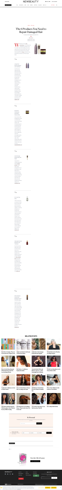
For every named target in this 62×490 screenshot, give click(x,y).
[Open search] (56, 5)
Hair (2, 350)
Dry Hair (32, 25)
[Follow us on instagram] (48, 1)
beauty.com (17, 327)
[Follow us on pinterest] (7, 474)
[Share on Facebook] (9, 449)
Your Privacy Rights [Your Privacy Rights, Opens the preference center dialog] (41, 487)
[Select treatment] (42, 433)
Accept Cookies (54, 487)
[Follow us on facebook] (45, 1)
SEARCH (49, 432)
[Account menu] (54, 1)
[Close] (61, 488)
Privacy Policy (35, 473)
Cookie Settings (36, 475)
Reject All (47, 487)
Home (29, 25)
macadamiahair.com (18, 144)
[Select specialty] (34, 433)
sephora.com (17, 99)
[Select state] (26, 433)
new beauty (12, 443)
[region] (31, 487)
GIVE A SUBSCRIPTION (35, 461)
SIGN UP (39, 423)
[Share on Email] (10, 449)
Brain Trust (27, 473)
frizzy (23, 52)
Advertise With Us (20, 473)
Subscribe (7, 1)
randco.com (17, 229)
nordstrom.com (17, 183)
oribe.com (18, 271)
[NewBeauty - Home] (31, 1)
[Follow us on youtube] (49, 1)
